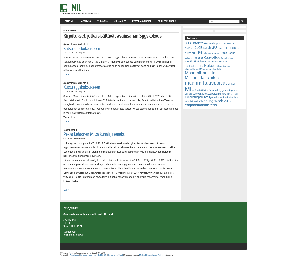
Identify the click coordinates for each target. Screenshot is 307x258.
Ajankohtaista (70, 44)
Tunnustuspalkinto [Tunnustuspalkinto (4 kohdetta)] (196, 97)
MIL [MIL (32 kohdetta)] (189, 89)
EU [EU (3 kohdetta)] (238, 47)
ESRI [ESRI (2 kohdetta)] (226, 48)
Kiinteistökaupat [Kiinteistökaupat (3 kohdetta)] (218, 61)
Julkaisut (120, 21)
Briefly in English (168, 21)
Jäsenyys (85, 21)
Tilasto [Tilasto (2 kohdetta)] (235, 94)
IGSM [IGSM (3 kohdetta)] (224, 53)
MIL (65, 30)
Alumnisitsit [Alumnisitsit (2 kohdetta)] (228, 43)
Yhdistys (102, 21)
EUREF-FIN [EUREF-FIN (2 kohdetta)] (190, 53)
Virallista (82, 44)
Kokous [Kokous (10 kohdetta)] (211, 65)
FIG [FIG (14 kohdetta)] (198, 52)
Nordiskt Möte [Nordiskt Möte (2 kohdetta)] (201, 90)
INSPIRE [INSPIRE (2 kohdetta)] (231, 53)
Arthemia (161, 255)
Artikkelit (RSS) (100, 255)
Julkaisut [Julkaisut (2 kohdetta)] (189, 58)
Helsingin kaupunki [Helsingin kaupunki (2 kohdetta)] (211, 53)
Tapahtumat (69, 130)
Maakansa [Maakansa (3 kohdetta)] (224, 66)
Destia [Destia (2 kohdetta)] (206, 48)
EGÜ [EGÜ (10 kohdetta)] (213, 47)
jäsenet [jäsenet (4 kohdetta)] (198, 57)
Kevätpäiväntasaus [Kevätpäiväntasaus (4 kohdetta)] (197, 61)
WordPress (74, 255)
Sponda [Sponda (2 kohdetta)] (188, 94)
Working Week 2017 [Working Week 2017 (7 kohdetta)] (216, 101)
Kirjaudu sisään (86, 255)
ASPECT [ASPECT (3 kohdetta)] (189, 47)
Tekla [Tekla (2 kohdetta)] (229, 94)
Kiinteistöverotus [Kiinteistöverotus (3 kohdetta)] (194, 66)
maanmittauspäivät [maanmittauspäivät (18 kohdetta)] (206, 83)
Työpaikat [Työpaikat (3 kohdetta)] (214, 97)
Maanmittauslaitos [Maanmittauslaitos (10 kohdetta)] (202, 77)
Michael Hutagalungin (148, 255)
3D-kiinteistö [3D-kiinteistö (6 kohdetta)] (194, 43)
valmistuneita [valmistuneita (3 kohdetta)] (192, 101)
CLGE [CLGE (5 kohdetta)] (198, 47)
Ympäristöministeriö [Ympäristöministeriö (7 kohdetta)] (201, 105)
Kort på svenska (141, 21)
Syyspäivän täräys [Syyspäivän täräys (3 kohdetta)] (216, 93)
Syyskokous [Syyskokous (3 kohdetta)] (199, 93)
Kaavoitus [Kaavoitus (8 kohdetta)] (212, 57)
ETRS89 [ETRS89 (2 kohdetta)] (232, 48)
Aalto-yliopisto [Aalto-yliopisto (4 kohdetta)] (213, 43)
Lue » (66, 74)
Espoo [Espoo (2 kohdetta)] (220, 48)
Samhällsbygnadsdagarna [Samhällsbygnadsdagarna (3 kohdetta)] (223, 90)
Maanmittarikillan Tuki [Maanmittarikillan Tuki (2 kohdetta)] (210, 69)
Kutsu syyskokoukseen (81, 48)
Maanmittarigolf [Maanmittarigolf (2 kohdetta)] (192, 69)
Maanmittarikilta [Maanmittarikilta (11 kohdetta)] (200, 72)
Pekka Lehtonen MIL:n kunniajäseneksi (94, 134)
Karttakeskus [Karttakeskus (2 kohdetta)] (227, 58)
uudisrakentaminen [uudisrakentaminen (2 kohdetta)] (229, 97)
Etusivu (69, 21)
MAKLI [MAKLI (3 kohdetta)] (231, 83)
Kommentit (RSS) (115, 255)
